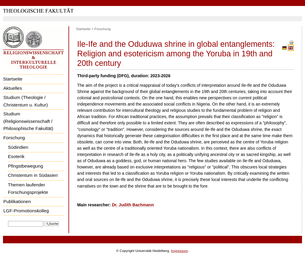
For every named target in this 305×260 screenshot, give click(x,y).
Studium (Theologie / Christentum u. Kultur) (25, 101)
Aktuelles (12, 88)
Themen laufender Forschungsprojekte (28, 188)
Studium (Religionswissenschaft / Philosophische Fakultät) (28, 121)
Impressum (179, 251)
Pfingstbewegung (25, 165)
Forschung (14, 137)
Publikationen (17, 201)
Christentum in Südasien (33, 175)
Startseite (12, 78)
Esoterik (16, 156)
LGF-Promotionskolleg (26, 210)
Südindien (18, 147)
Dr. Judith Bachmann (133, 204)
